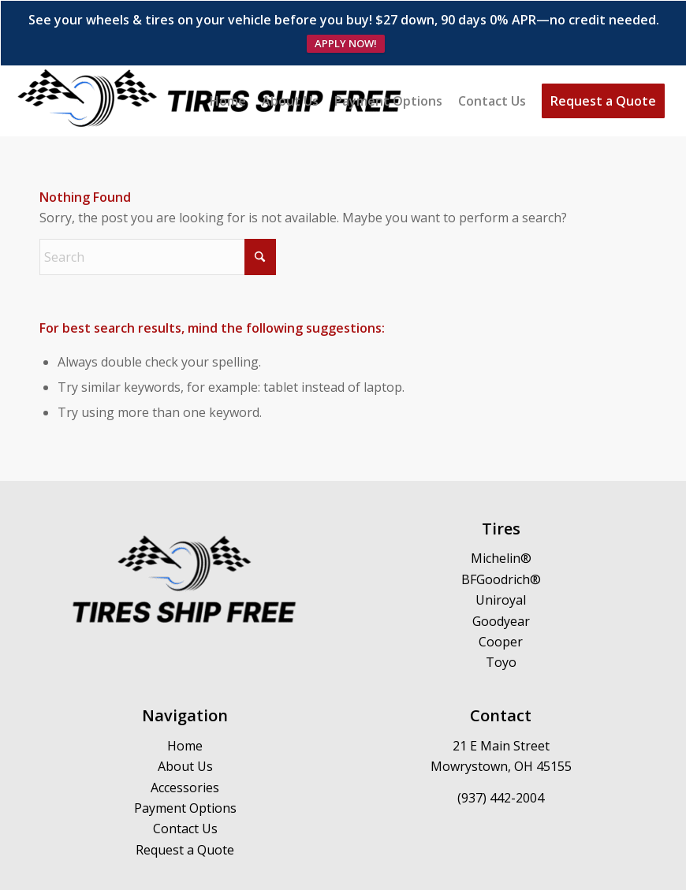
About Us (185, 719)
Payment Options (185, 761)
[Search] (157, 210)
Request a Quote (185, 802)
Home (185, 698)
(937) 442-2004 (500, 751)
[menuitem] (228, 54)
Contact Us (185, 782)
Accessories (185, 740)
